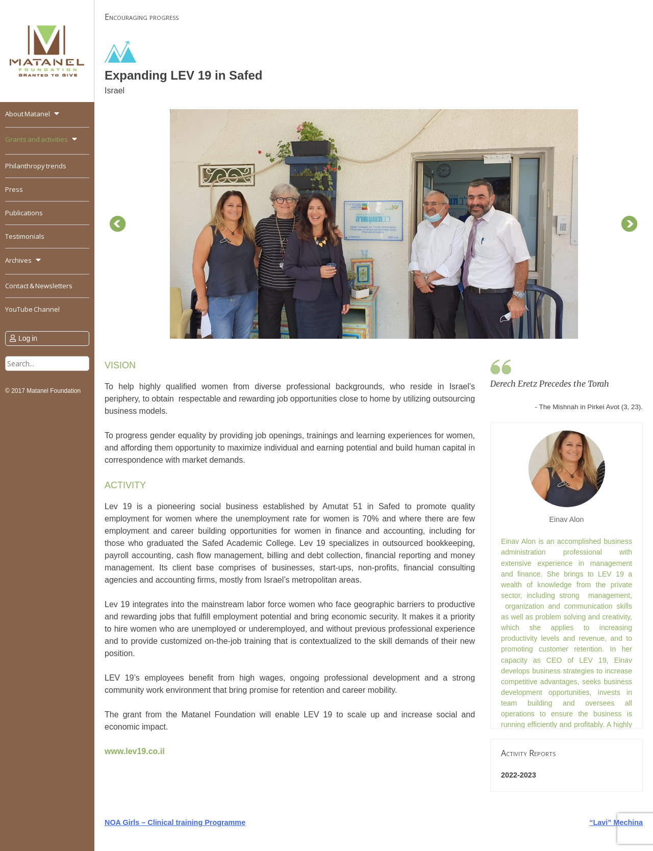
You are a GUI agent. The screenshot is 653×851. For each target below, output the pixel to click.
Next (629, 224)
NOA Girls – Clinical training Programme (175, 822)
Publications (24, 212)
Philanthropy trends (35, 165)
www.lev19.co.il (135, 751)
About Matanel (27, 113)
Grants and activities (36, 139)
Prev (118, 224)
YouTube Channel (32, 309)
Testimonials (24, 236)
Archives (18, 260)
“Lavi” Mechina (616, 822)
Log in (27, 338)
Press (14, 189)
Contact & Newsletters (38, 285)
